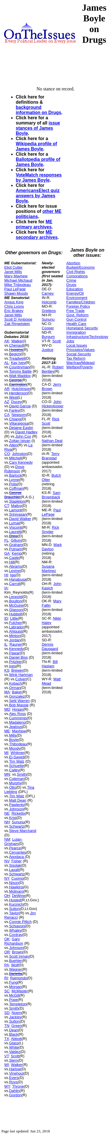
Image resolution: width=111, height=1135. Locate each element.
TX (6, 1038)
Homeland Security (82, 328)
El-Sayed (16, 757)
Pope (13, 999)
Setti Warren (19, 701)
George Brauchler (13, 495)
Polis (13, 484)
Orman (15, 688)
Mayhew (19, 731)
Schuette (16, 766)
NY (6, 878)
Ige (12, 575)
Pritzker (15, 662)
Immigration (76, 332)
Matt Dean (17, 800)
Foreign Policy (78, 306)
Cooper (48, 328)
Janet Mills (13, 272)
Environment (76, 298)
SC (6, 991)
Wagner (15, 969)
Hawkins (16, 887)
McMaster (19, 991)
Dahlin (14, 1090)
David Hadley (26, 432)
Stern (13, 1060)
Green (16, 1025)
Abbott (16, 1038)
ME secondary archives (37, 235)
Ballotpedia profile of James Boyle (38, 162)
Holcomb (49, 302)
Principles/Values (80, 350)
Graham (16, 545)
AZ (6, 402)
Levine (14, 571)
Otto (12, 787)
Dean (13, 1030)
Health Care (76, 324)
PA (6, 965)
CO (7, 454)
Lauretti (15, 532)
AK (6, 341)
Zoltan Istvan (19, 441)
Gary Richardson (13, 941)
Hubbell (15, 614)
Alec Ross (17, 714)
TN (6, 1025)
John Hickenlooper (52, 404)
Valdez (14, 1051)
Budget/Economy (80, 267)
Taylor (14, 913)
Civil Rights (75, 272)
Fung (13, 982)
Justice (47, 350)
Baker (17, 692)
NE (6, 813)
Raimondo (18, 978)
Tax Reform (75, 358)
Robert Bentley (52, 369)
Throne (18, 1086)
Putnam (15, 549)
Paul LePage (15, 289)
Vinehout (16, 1073)
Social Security (78, 354)
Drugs (71, 285)
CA (6, 415)
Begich (15, 354)
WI (6, 1064)
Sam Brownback (51, 495)
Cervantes (17, 852)
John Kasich (51, 586)
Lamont (15, 510)
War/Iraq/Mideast (80, 363)
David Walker (20, 519)
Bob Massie (19, 705)
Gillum (16, 540)
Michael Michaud (18, 280)
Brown (17, 952)
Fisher (16, 861)
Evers (14, 1077)
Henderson (18, 393)
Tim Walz (16, 761)
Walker (17, 341)
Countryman (19, 367)
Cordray (15, 934)
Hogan (17, 709)
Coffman (16, 488)
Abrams (15, 566)
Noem (16, 1012)
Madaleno (17, 722)
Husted (15, 900)
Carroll (14, 584)
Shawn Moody (16, 293)
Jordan (15, 640)
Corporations (76, 276)
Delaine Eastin (21, 428)
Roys (13, 1082)
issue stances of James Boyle (38, 128)
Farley (14, 410)
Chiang (15, 419)
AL (6, 363)
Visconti (15, 527)
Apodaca (17, 856)
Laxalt (14, 869)
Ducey (16, 402)
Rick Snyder (50, 529)
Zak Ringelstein (17, 324)
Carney (48, 293)
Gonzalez (17, 696)
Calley (14, 770)
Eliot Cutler (13, 267)
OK (7, 939)
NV (6, 861)
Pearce (15, 848)
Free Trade (75, 311)
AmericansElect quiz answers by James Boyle (38, 195)
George (15, 380)
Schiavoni (17, 926)
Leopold (15, 597)
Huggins (16, 350)
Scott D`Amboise (18, 319)
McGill (14, 995)
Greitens (49, 311)
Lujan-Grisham (13, 841)
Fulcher (15, 623)
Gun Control (76, 319)
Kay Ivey (18, 363)
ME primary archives (34, 224)
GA (7, 553)
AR (6, 389)
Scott (15, 1056)
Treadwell (17, 358)
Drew (13, 536)
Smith (21, 774)
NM (7, 839)
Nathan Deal (52, 441)
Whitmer (17, 753)
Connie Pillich (20, 921)
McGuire (16, 605)
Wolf (15, 965)
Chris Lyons (14, 306)
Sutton (14, 908)
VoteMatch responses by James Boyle (39, 177)
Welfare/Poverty (79, 367)
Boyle (14, 740)
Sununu (18, 822)
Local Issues (76, 345)
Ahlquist (15, 631)
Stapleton (17, 501)
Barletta (15, 973)
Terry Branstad (50, 456)
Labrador (16, 627)
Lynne (14, 480)
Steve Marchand (22, 831)
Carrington (18, 384)
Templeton (17, 1004)
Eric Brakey (13, 311)
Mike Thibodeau (17, 285)
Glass (14, 1043)
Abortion (73, 263)
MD (7, 709)
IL (5, 644)
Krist (13, 818)
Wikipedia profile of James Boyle (36, 146)
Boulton (15, 601)
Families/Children (80, 302)
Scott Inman (19, 956)
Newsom (18, 415)
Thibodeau (18, 744)
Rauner (15, 644)
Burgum (48, 337)
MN (7, 774)
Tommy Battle (20, 371)
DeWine (18, 895)
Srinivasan (18, 514)
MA (7, 692)
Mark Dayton (52, 547)
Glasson (16, 610)
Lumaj (14, 523)
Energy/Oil (75, 293)
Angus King (14, 302)
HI (6, 575)
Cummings (18, 718)
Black (13, 1034)
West (13, 397)
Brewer (17, 670)
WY (7, 1086)
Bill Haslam (50, 664)
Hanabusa (17, 579)
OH (7, 895)
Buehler (15, 960)
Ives (12, 666)
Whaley (15, 930)
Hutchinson (20, 389)
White (14, 1047)
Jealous (15, 727)
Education (74, 289)
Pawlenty (16, 805)
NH (7, 822)
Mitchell (15, 458)
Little (14, 618)
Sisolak (15, 865)
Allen (13, 445)
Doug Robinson (14, 469)
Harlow (15, 1069)
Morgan (15, 986)
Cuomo (17, 878)
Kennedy (16, 649)
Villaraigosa (18, 423)
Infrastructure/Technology (87, 337)
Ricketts (18, 813)
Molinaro (16, 891)
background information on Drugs (38, 110)
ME (7, 731)
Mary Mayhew (16, 276)
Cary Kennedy (21, 462)
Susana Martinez (49, 568)
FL (6, 540)
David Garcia (20, 406)
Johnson (16, 809)
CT (6, 506)
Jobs (70, 341)
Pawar (14, 653)
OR (7, 952)
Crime (71, 280)
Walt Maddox (20, 376)
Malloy (16, 506)
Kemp (17, 553)
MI (6, 753)
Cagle (14, 558)
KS (6, 670)
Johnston (19, 454)
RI (6, 978)
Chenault (16, 345)
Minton (14, 636)
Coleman (16, 779)
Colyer (20, 679)
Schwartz (16, 826)
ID (6, 618)
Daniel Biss (18, 657)
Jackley (15, 1017)
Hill (11, 562)
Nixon (14, 882)
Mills (13, 735)
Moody (14, 748)
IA (6, 588)
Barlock (15, 475)
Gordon (15, 1095)
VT (6, 1056)
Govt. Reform (77, 315)
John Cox (23, 436)
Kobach (15, 683)
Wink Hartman (21, 675)
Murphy (15, 783)
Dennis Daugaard (50, 646)
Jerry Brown (51, 386)
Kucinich (16, 904)
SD (6, 1012)
